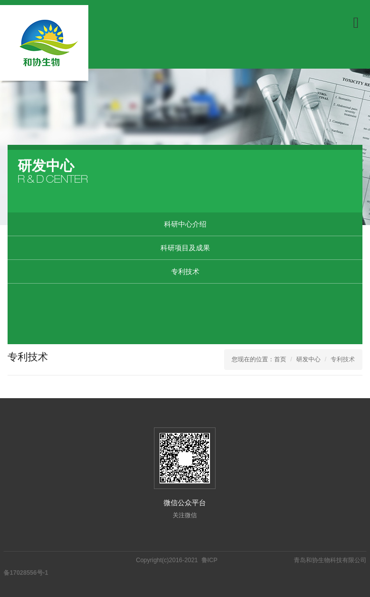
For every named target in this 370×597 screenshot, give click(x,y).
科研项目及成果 (185, 248)
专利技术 (185, 271)
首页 (280, 359)
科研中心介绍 (185, 224)
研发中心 (308, 359)
